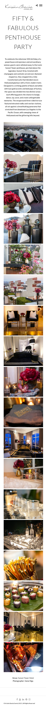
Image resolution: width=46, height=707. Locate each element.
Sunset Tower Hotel (26, 678)
